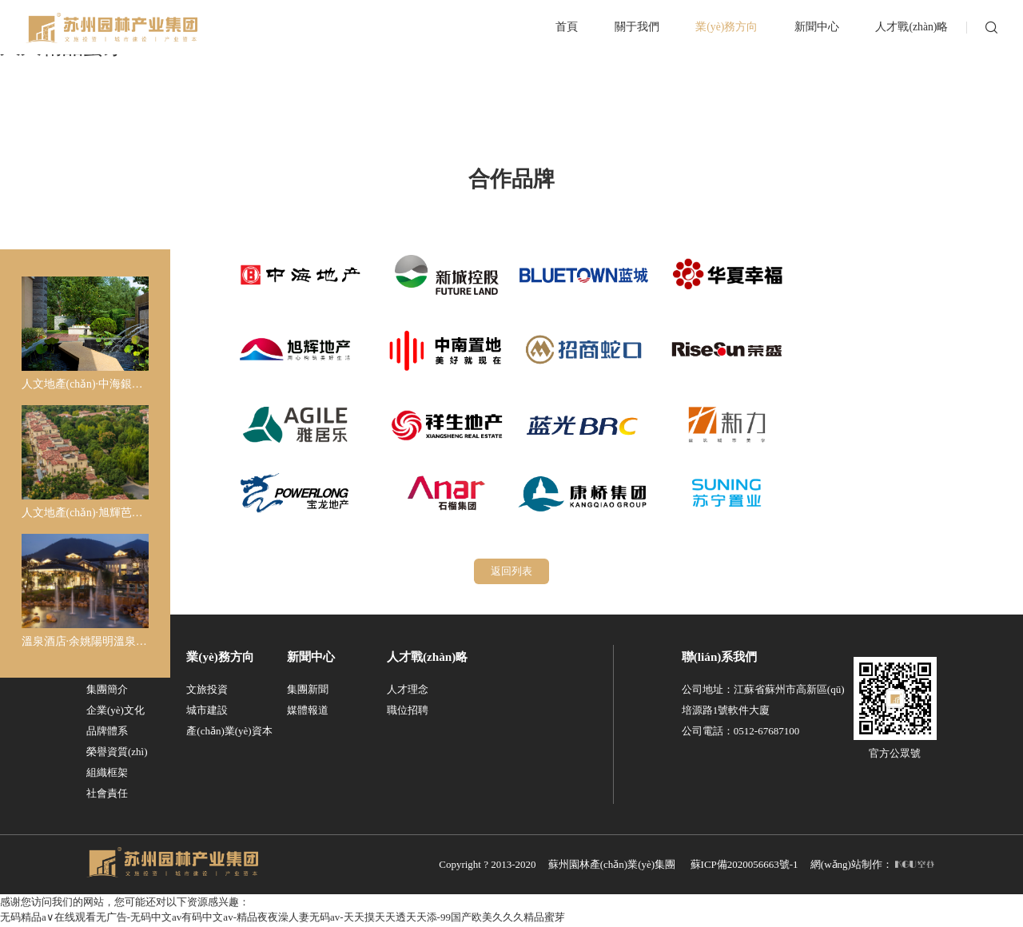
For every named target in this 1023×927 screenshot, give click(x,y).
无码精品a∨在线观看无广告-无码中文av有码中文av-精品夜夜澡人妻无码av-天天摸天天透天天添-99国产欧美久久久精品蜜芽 (282, 919)
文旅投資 (207, 691)
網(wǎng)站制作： (872, 866)
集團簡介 (107, 691)
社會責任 (107, 795)
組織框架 (107, 774)
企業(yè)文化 (115, 712)
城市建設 (207, 712)
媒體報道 (307, 712)
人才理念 (407, 691)
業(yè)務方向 (219, 658)
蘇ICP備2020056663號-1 (744, 866)
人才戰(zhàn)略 (427, 658)
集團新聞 (307, 691)
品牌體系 (107, 732)
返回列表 (511, 572)
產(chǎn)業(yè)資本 (229, 732)
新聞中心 (311, 658)
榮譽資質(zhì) (117, 753)
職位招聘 (407, 712)
